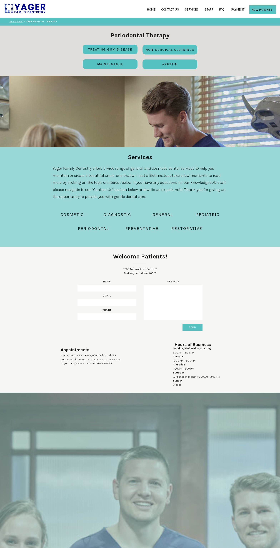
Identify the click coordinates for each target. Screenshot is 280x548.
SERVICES (15, 21)
